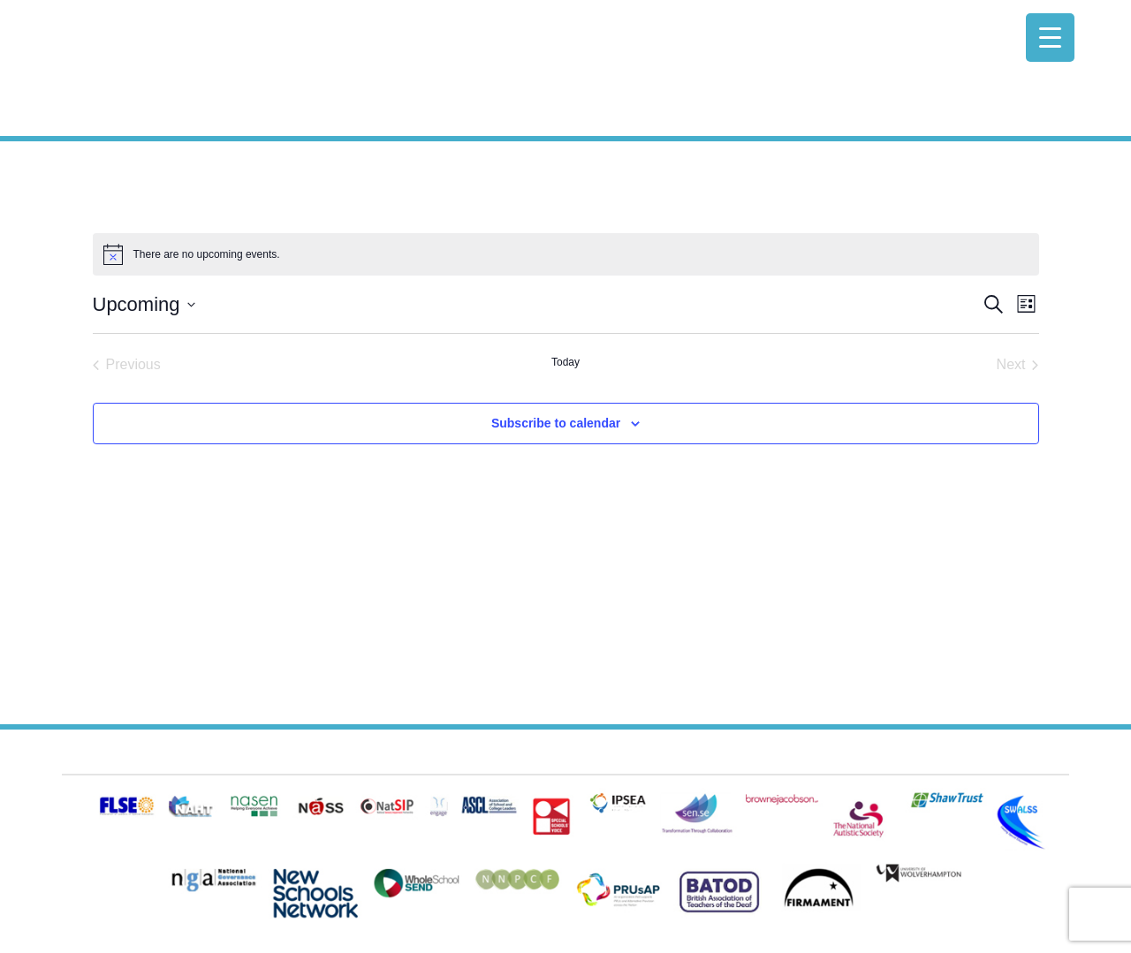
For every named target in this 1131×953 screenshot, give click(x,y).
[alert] (566, 254)
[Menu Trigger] (1050, 37)
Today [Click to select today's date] (565, 362)
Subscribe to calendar (555, 423)
